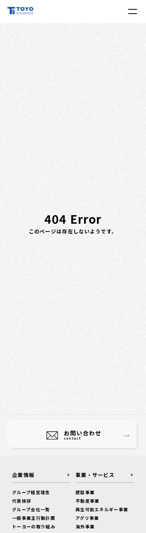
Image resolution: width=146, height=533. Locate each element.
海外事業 (85, 526)
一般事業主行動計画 (33, 518)
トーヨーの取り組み (33, 526)
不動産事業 (88, 501)
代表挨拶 (21, 501)
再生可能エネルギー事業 (102, 509)
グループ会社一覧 (31, 509)
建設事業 (85, 492)
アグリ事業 (87, 518)
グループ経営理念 (31, 492)
